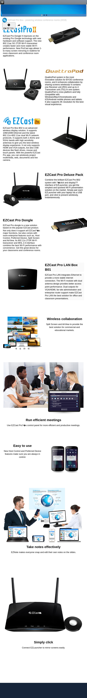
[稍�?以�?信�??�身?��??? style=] (8, 26)
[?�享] (19, 25)
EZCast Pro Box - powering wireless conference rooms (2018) (37, 20)
